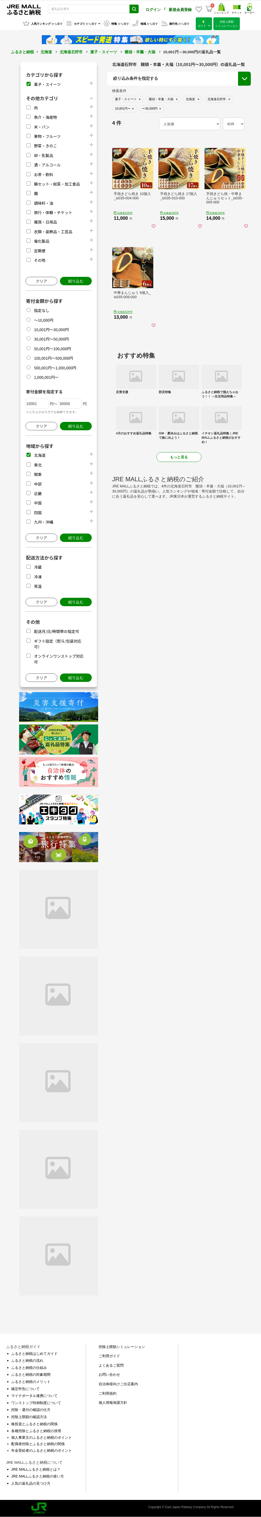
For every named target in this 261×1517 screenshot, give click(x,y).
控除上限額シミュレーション (122, 1347)
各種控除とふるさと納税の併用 (36, 1431)
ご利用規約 (107, 1393)
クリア (41, 281)
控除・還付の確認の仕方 (30, 1410)
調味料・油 (43, 203)
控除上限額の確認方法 (29, 1417)
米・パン (41, 126)
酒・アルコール (47, 164)
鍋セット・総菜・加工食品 (57, 184)
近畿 (38, 493)
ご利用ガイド (109, 1356)
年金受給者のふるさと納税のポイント (41, 1450)
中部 (38, 484)
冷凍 (38, 576)
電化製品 (41, 241)
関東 (38, 474)
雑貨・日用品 (45, 222)
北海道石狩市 (71, 52)
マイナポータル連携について (34, 1396)
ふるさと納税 (22, 52)
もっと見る (179, 457)
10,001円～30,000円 (51, 329)
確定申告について (25, 1389)
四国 (38, 512)
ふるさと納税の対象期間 (30, 1374)
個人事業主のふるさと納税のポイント (41, 1437)
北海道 (46, 52)
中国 (38, 502)
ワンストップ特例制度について (36, 1403)
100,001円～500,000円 (53, 358)
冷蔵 (38, 567)
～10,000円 (43, 320)
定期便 (39, 250)
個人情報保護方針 (113, 1403)
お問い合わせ (109, 1374)
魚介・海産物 (45, 117)
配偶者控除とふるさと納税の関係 (38, 1444)
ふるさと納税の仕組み (29, 1368)
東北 (38, 465)
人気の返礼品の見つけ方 (30, 1483)
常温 (38, 586)
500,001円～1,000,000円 (55, 367)
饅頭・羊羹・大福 (140, 52)
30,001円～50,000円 (51, 339)
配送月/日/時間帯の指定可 (56, 631)
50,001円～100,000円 (52, 348)
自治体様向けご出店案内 (118, 1384)
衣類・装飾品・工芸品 (53, 231)
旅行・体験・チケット (53, 212)
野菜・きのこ (45, 145)
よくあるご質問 (111, 1365)
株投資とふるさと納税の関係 (34, 1424)
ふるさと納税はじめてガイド (34, 1354)
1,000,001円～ (46, 377)
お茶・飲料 (43, 174)
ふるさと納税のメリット (30, 1382)
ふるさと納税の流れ (27, 1360)
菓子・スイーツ (103, 52)
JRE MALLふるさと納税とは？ (35, 1469)
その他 (39, 260)
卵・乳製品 (43, 155)
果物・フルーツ (47, 136)
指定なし (41, 310)
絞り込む (75, 281)
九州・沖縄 (43, 522)
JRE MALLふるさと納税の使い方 (37, 1476)
